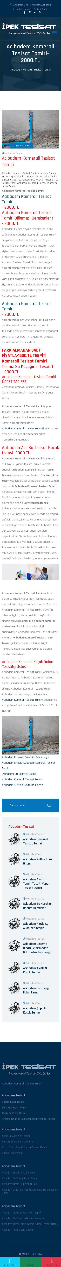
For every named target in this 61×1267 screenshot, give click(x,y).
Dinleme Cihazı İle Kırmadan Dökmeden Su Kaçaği (28, 1120)
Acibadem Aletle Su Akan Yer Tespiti (35, 926)
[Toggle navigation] (54, 33)
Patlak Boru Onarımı (12, 1154)
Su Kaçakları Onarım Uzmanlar (18, 1143)
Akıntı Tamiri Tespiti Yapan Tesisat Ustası (24, 1148)
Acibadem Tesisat (13, 153)
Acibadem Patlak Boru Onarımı (37, 861)
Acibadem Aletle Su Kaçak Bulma (35, 970)
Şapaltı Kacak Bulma (13, 1103)
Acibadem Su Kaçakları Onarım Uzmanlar (38, 906)
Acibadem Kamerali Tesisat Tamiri (31, 69)
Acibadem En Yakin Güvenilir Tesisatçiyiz (25, 757)
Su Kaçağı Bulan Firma (14, 1109)
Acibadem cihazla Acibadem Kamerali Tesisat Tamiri (28, 765)
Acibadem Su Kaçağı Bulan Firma (36, 990)
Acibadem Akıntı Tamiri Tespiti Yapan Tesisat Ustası (36, 883)
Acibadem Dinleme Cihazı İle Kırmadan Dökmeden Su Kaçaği (36, 948)
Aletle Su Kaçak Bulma (14, 1114)
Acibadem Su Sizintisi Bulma (19, 774)
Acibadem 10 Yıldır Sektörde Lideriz (22, 785)
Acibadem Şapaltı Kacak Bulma (34, 1010)
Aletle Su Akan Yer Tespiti (16, 1137)
